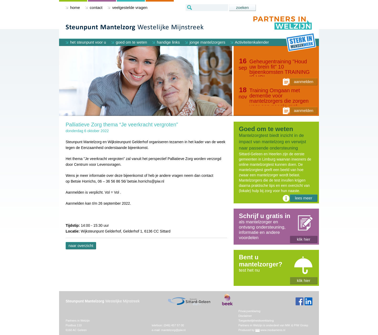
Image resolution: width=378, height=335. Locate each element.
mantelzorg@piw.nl (173, 330)
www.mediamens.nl (272, 330)
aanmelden (303, 81)
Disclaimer (245, 315)
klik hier (303, 239)
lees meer (303, 198)
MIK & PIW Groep (296, 325)
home (73, 7)
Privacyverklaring (249, 311)
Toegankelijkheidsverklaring (256, 320)
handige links (166, 42)
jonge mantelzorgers (205, 42)
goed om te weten (129, 42)
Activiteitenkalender (249, 42)
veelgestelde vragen (127, 7)
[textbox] (207, 7)
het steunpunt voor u (86, 42)
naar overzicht (81, 245)
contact (94, 7)
